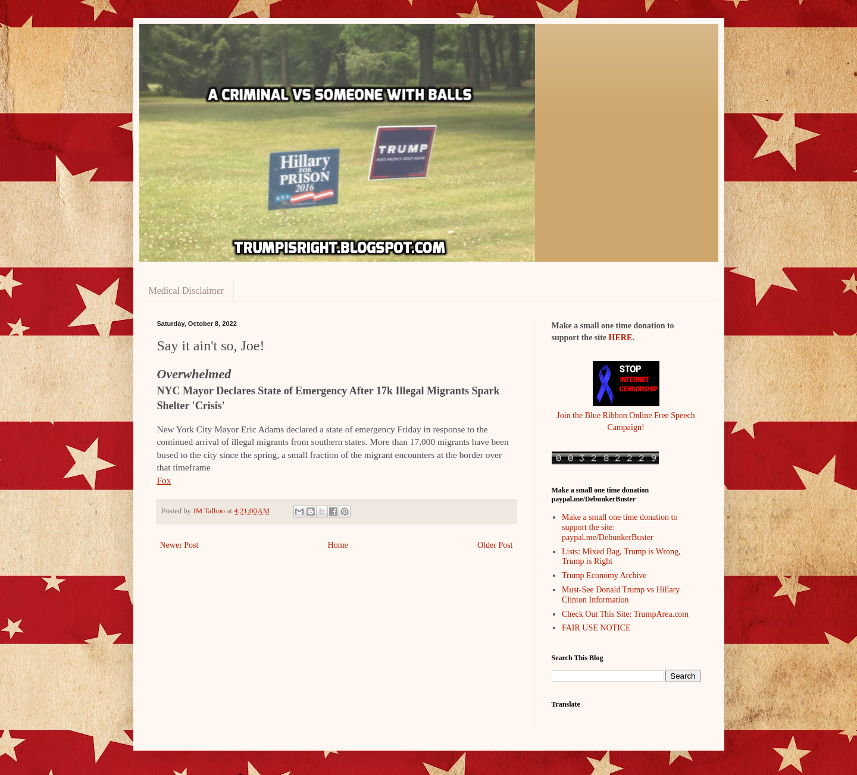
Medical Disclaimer (186, 290)
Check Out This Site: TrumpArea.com (625, 614)
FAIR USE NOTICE (596, 627)
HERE (621, 337)
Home (338, 545)
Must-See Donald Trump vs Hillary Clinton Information (621, 594)
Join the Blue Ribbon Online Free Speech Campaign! (625, 415)
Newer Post (179, 545)
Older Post (495, 545)
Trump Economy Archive (604, 575)
